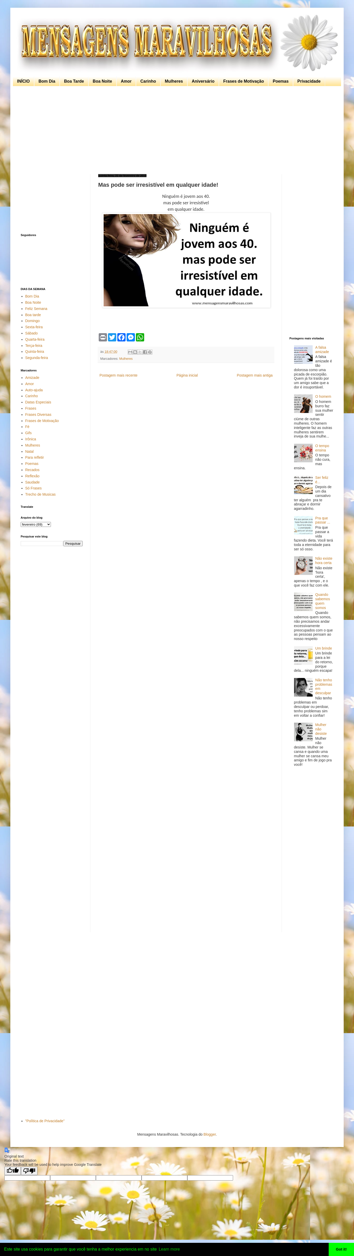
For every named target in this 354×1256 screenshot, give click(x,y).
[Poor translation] (29, 1171)
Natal (29, 451)
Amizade (32, 378)
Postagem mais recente (118, 375)
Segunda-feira (36, 358)
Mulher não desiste (321, 729)
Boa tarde (33, 315)
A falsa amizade (322, 349)
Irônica (30, 439)
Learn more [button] (169, 1249)
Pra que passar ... (322, 520)
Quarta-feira (35, 339)
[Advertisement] (176, 130)
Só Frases (33, 488)
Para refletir (34, 457)
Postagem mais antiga (255, 375)
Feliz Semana (36, 309)
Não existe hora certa (323, 560)
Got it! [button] (341, 1249)
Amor (126, 81)
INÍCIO (23, 81)
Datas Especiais (38, 402)
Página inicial (187, 375)
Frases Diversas (38, 414)
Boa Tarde (74, 81)
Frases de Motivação (243, 81)
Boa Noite (102, 81)
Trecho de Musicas (40, 494)
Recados (32, 470)
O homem (323, 396)
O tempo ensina (322, 448)
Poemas (280, 81)
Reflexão (32, 476)
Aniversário (203, 81)
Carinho (148, 81)
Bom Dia (47, 81)
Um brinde (323, 648)
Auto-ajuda (34, 390)
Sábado (31, 333)
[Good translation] (12, 1171)
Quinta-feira (34, 351)
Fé (27, 427)
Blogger (210, 1134)
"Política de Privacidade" (45, 1121)
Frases (30, 408)
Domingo (32, 321)
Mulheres (174, 81)
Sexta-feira (34, 327)
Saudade (32, 482)
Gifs (28, 433)
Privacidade (309, 81)
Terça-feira (33, 346)
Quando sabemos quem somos (322, 601)
